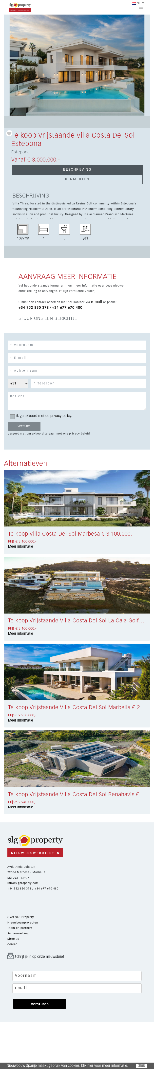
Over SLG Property (20, 917)
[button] (15, 65)
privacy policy (60, 416)
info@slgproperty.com (23, 883)
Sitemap (13, 939)
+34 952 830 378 (34, 307)
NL (136, 3)
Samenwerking (18, 933)
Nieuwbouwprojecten (22, 922)
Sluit (141, 1066)
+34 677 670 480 (67, 307)
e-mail (96, 302)
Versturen (40, 1003)
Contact (13, 944)
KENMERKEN (77, 179)
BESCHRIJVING (77, 169)
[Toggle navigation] (140, 7)
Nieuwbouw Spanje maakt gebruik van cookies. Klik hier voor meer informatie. (67, 1066)
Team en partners (20, 928)
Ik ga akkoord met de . (42, 416)
